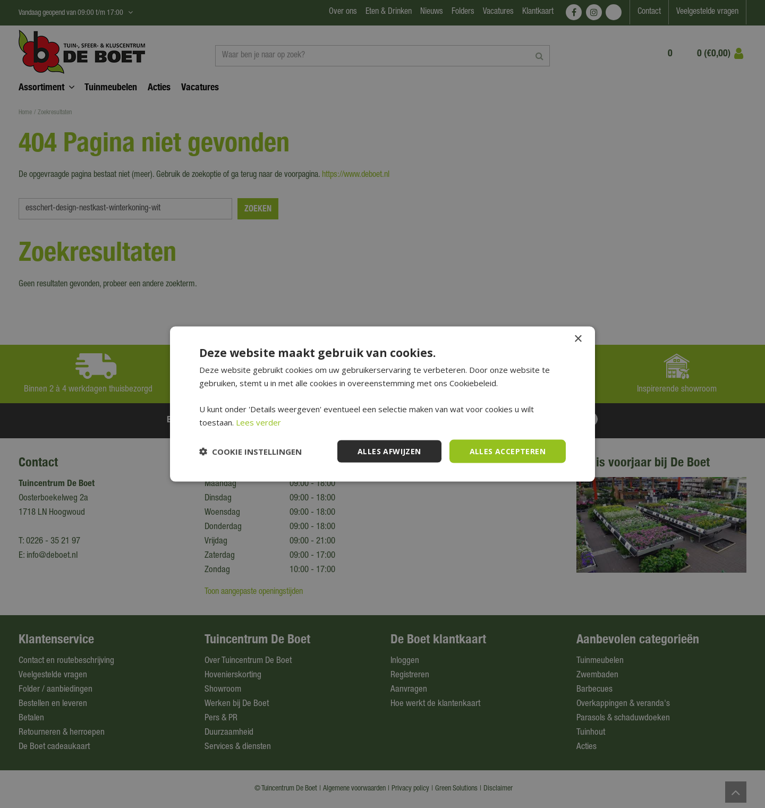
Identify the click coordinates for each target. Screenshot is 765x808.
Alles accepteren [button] (508, 451)
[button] (250, 451)
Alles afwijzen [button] (389, 451)
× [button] (578, 339)
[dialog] (382, 404)
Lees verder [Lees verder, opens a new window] (258, 421)
